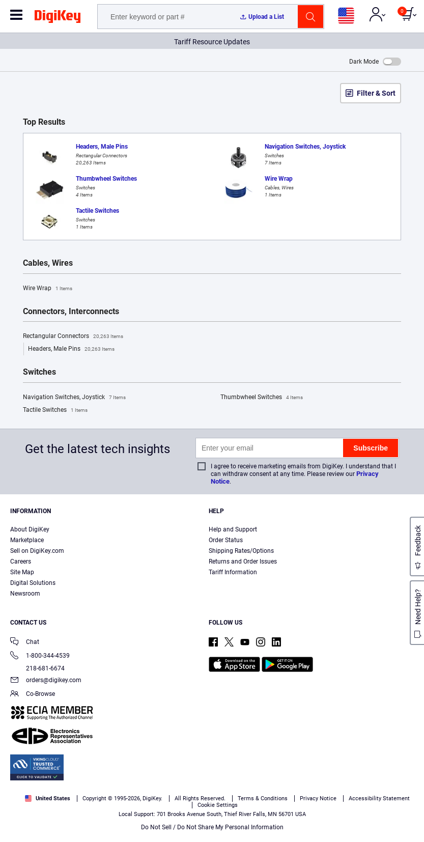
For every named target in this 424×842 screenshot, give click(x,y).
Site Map (22, 572)
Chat (24, 643)
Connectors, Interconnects (71, 311)
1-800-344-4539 (40, 656)
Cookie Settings (217, 805)
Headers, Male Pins (71, 349)
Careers (20, 561)
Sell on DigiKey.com (37, 550)
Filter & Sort (376, 93)
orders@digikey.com (45, 681)
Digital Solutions (32, 582)
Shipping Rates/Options (241, 550)
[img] (57, 18)
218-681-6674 (37, 668)
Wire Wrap (47, 289)
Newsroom (25, 593)
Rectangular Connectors (73, 336)
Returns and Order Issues (243, 561)
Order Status (226, 540)
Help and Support (233, 529)
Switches (39, 372)
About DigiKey (29, 529)
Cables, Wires (48, 263)
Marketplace (27, 540)
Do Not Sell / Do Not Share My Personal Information (212, 827)
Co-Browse (32, 694)
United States (47, 798)
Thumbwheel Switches (261, 397)
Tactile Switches (55, 410)
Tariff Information (233, 572)
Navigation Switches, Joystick (74, 397)
